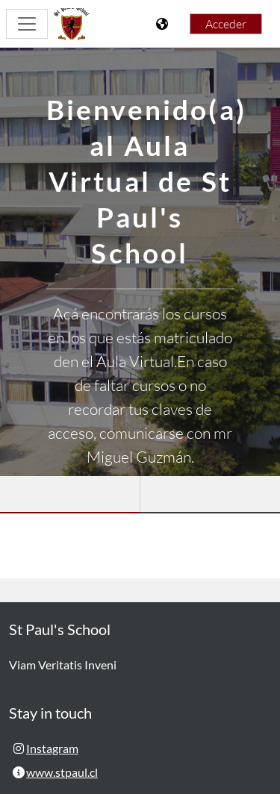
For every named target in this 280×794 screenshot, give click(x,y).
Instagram (52, 748)
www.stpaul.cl (62, 772)
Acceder (225, 23)
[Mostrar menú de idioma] (163, 23)
